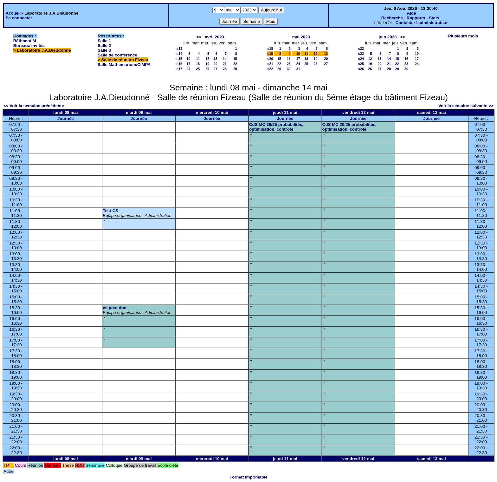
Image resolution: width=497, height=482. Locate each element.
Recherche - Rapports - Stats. (411, 18)
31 (298, 69)
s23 (361, 53)
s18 (270, 48)
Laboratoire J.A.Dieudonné (44, 50)
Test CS (110, 210)
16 (289, 59)
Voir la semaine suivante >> (466, 105)
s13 (179, 48)
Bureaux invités (29, 45)
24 (188, 69)
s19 (270, 53)
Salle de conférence (117, 55)
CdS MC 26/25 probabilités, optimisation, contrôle (276, 127)
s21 (270, 64)
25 (198, 69)
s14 (179, 53)
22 (235, 64)
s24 (361, 59)
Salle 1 (104, 40)
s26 (361, 69)
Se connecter (19, 18)
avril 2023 (214, 37)
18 (198, 64)
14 (225, 59)
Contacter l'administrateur (422, 22)
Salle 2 (104, 45)
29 (235, 69)
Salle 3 (104, 50)
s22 (270, 69)
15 (235, 59)
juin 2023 (387, 37)
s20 (270, 59)
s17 (179, 69)
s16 (179, 64)
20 (215, 64)
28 (225, 69)
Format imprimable (248, 477)
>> (402, 37)
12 (207, 59)
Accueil (13, 13)
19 (207, 64)
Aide (411, 13)
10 (188, 59)
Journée (65, 118)
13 (215, 59)
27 (215, 69)
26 (207, 69)
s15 (179, 59)
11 (198, 59)
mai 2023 (301, 37)
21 (225, 64)
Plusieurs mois (463, 36)
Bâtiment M (24, 40)
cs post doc (114, 307)
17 (188, 64)
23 (289, 64)
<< (199, 37)
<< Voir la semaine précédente (33, 105)
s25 (361, 64)
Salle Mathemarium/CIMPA (124, 64)
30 (289, 69)
